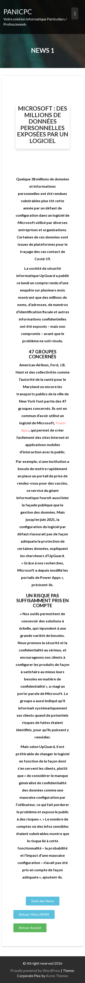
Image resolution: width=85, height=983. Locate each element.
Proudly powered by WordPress (35, 970)
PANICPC (17, 11)
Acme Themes (57, 975)
